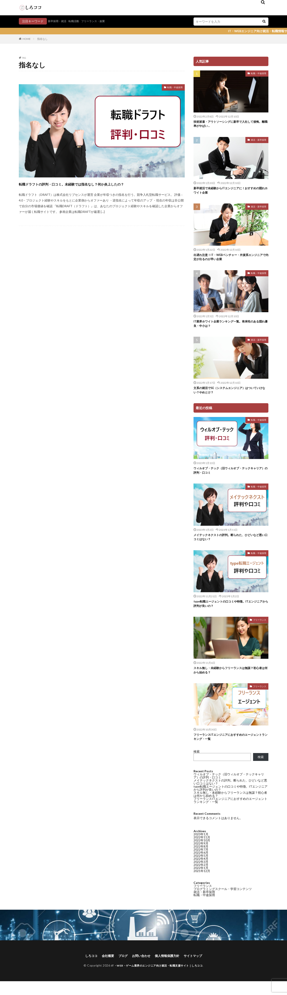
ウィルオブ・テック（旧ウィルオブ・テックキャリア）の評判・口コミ (230, 477)
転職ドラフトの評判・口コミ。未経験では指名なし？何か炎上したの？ (99, 187)
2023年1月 (201, 512)
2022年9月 (201, 521)
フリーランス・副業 (100, 21)
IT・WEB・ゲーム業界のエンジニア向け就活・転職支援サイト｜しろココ (157, 979)
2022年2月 (201, 543)
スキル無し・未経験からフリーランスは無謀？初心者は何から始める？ (230, 681)
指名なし (42, 38)
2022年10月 (202, 518)
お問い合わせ (140, 969)
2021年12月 (202, 549)
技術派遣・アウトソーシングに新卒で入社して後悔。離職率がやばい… (230, 124)
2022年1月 (201, 546)
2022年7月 (201, 527)
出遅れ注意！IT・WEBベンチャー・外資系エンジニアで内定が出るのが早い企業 (230, 260)
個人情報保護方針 (169, 969)
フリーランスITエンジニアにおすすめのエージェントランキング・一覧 (230, 749)
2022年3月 (201, 539)
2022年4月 (201, 536)
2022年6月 (201, 530)
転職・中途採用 (172, 88)
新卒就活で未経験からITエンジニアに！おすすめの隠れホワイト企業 (230, 192)
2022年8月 (201, 524)
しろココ (85, 969)
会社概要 (104, 969)
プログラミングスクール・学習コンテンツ (223, 567)
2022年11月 (202, 515)
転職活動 (78, 21)
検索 (197, 764)
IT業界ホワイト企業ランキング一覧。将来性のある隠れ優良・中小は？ (230, 328)
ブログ (120, 969)
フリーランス (259, 630)
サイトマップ (198, 969)
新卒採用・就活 (58, 21)
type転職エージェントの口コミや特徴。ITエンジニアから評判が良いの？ (230, 613)
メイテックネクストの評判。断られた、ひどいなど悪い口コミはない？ (230, 795)
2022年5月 (201, 533)
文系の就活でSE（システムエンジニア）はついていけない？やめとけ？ (230, 396)
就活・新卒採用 (258, 141)
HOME (27, 38)
